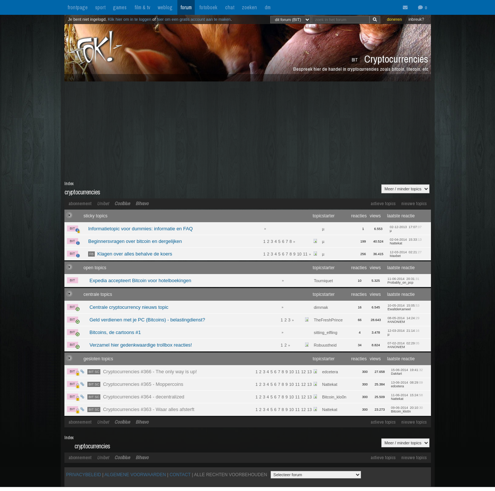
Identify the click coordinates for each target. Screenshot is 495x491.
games (120, 7)
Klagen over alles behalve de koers (130, 254)
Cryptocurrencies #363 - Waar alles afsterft (140, 409)
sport (100, 7)
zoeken (249, 7)
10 (299, 254)
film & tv (142, 7)
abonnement (79, 203)
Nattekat (329, 384)
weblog (165, 7)
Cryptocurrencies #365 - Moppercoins (135, 384)
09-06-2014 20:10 (407, 409)
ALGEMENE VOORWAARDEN (135, 474)
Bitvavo (142, 203)
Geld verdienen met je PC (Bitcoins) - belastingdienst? (147, 320)
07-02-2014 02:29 (403, 345)
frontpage (77, 7)
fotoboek (208, 7)
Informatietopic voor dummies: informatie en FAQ (140, 228)
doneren (394, 19)
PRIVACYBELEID (83, 474)
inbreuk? (416, 19)
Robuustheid (325, 345)
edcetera (330, 372)
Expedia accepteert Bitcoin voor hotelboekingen (140, 280)
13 (309, 372)
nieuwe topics (414, 203)
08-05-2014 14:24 (403, 320)
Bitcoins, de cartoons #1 (115, 332)
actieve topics (383, 203)
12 (303, 372)
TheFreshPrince (328, 320)
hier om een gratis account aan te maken (194, 19)
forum (186, 7)
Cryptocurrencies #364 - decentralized (135, 397)
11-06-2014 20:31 (403, 280)
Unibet (103, 203)
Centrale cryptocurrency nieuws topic (129, 307)
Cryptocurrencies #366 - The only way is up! (142, 371)
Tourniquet (323, 280)
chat (229, 7)
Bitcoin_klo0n (334, 397)
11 (305, 254)
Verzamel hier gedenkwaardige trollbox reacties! (141, 345)
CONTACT (180, 474)
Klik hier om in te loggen (129, 19)
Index (69, 184)
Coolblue (122, 203)
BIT (74, 229)
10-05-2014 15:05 (403, 307)
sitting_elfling (325, 332)
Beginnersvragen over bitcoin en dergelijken (135, 241)
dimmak (321, 307)
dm (268, 7)
